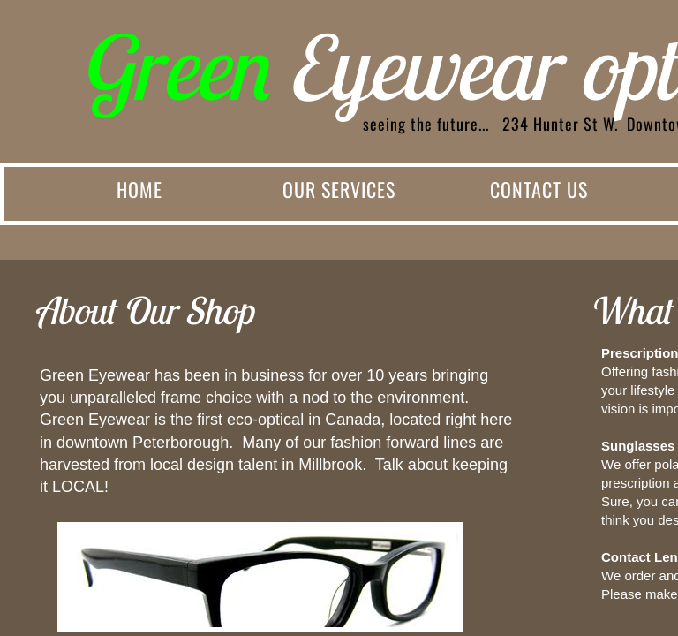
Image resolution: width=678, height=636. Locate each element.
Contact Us (539, 189)
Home (139, 189)
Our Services (339, 189)
